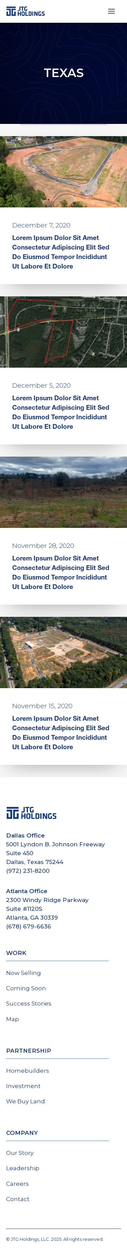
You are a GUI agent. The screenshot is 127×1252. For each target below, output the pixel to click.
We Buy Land (25, 1101)
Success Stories (28, 1003)
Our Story (20, 1152)
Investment (23, 1086)
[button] (111, 11)
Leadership (22, 1168)
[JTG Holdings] (25, 11)
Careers (17, 1183)
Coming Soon (26, 988)
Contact (17, 1199)
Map (12, 1019)
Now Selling (23, 973)
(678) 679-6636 (28, 926)
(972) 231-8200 (27, 870)
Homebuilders (27, 1070)
